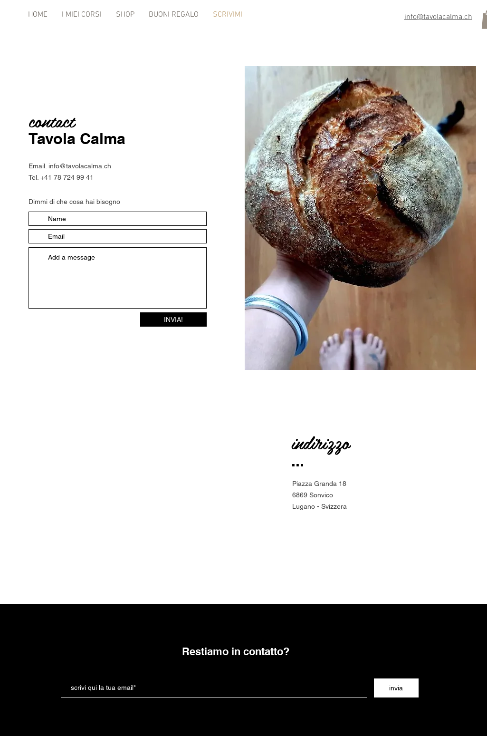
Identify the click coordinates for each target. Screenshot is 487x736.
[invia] (396, 687)
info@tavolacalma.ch (79, 166)
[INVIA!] (173, 319)
